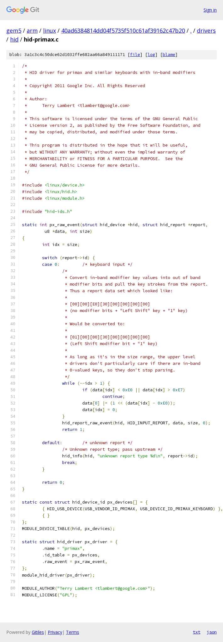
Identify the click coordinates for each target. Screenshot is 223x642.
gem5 (13, 30)
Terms (72, 632)
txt (196, 632)
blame (169, 54)
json (212, 632)
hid (14, 39)
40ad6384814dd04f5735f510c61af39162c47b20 (123, 30)
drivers (206, 30)
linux (49, 30)
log (151, 54)
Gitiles (38, 632)
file (135, 54)
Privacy (55, 632)
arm (32, 30)
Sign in (210, 10)
